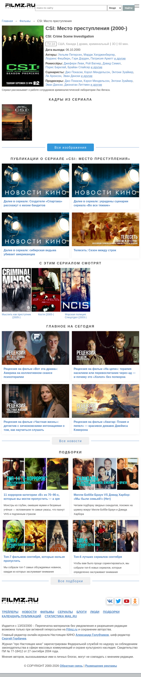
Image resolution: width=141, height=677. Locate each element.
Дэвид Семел (112, 63)
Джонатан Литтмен (77, 84)
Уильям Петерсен (70, 54)
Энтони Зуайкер (122, 72)
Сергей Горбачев (14, 638)
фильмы (47, 612)
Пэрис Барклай (55, 67)
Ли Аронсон (53, 76)
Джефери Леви (74, 63)
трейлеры (10, 612)
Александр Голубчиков (92, 634)
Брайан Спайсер (78, 67)
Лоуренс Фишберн (57, 58)
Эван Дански (71, 76)
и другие (120, 58)
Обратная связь (71, 665)
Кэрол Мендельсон (97, 72)
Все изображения (70, 147)
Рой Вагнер (93, 63)
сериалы (65, 612)
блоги (81, 612)
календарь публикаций (21, 616)
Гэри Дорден (80, 58)
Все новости (70, 441)
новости (29, 612)
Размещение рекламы (101, 665)
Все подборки (70, 581)
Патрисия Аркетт (102, 58)
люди (94, 612)
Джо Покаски (74, 72)
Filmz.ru (72, 629)
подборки (111, 612)
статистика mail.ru (61, 616)
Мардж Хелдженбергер (99, 54)
